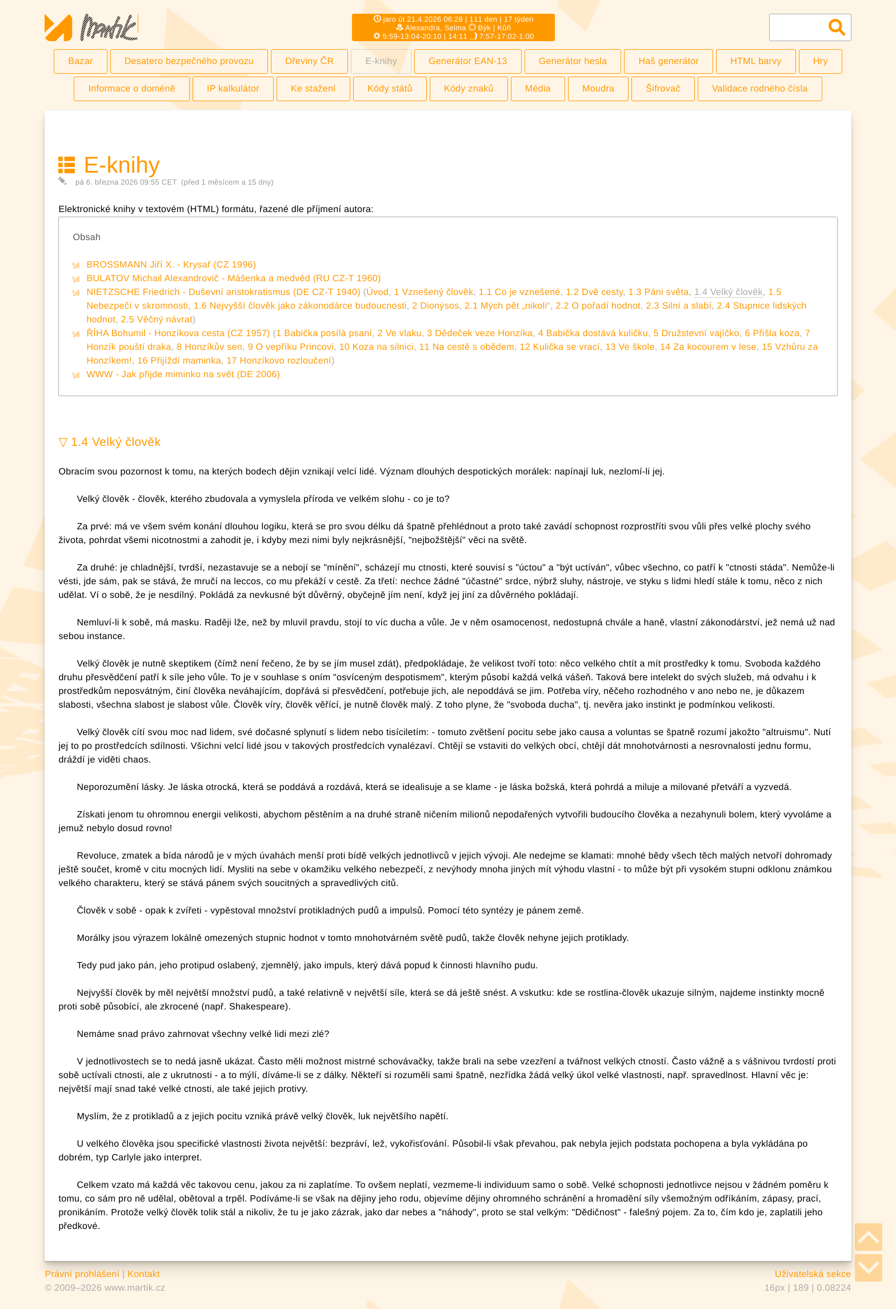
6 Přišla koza (772, 333)
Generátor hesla (573, 61)
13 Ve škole (629, 347)
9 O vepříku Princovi (291, 347)
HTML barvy (756, 61)
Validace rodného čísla (760, 89)
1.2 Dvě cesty (594, 292)
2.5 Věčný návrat (157, 320)
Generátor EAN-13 (468, 61)
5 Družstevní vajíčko (696, 333)
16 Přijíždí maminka (179, 361)
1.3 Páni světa (659, 292)
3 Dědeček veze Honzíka (480, 333)
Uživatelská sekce (813, 1274)
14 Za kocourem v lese (708, 347)
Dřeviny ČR (309, 61)
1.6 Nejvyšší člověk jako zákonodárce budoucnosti (300, 306)
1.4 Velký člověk (116, 442)
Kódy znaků (469, 89)
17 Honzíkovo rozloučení (278, 361)
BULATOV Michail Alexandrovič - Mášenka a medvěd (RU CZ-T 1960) (233, 279)
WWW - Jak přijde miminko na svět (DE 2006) (183, 375)
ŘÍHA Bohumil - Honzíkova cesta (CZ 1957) (178, 333)
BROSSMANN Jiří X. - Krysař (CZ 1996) (171, 265)
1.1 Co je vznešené (520, 292)
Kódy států (390, 89)
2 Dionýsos (435, 306)
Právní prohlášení (82, 1274)
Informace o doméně (131, 89)
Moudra (598, 89)
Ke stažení (313, 89)
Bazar (80, 61)
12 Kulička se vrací (559, 347)
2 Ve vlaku (400, 333)
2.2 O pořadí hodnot (597, 306)
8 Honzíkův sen (209, 347)
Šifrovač (663, 89)
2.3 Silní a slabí (678, 306)
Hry (820, 61)
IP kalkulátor (233, 89)
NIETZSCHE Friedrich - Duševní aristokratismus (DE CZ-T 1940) (223, 292)
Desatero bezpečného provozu (189, 61)
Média (538, 89)
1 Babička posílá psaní (324, 333)
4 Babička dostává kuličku (593, 333)
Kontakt (143, 1274)
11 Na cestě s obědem (466, 347)
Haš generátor (668, 61)
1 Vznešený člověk (433, 292)
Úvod (377, 292)
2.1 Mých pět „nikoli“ (507, 306)
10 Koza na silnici (376, 347)
